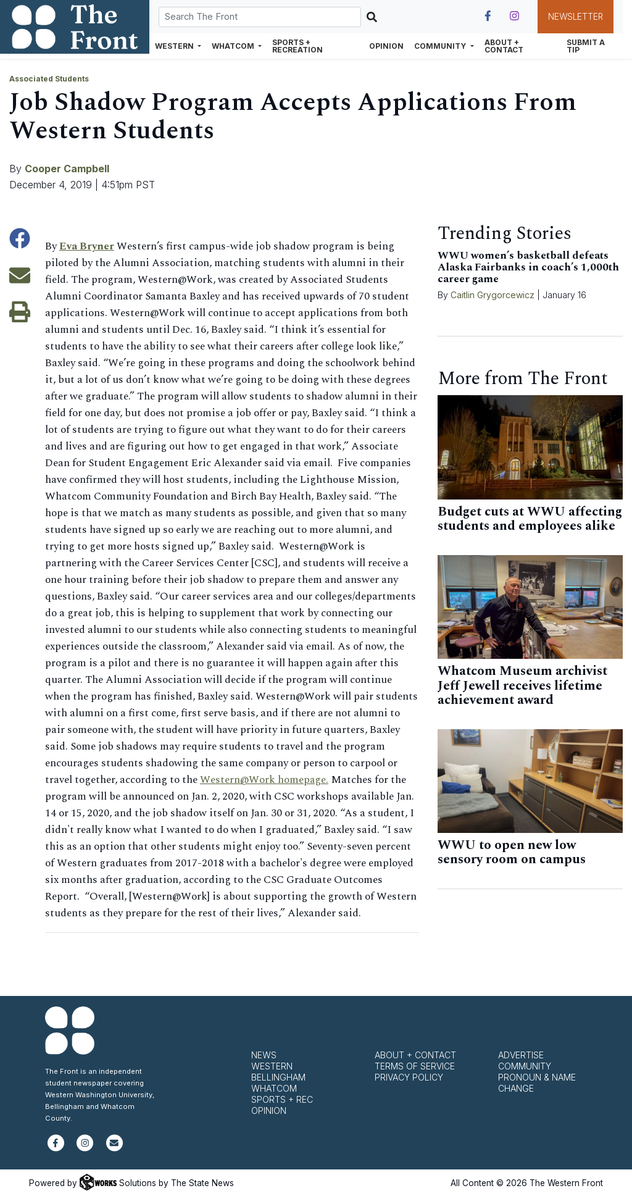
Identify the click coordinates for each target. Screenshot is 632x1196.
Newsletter (575, 17)
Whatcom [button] (234, 46)
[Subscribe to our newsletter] (114, 1148)
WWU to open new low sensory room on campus (512, 852)
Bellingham (278, 1077)
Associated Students (49, 78)
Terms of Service (415, 1066)
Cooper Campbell (67, 168)
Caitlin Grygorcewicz (492, 295)
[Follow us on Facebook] (487, 16)
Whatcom (274, 1088)
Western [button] (175, 46)
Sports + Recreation (297, 46)
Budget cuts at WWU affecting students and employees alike (530, 519)
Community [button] (441, 46)
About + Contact (503, 46)
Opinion (386, 46)
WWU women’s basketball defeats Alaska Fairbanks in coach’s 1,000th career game (528, 267)
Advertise (521, 1055)
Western (272, 1066)
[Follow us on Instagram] (514, 16)
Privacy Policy (409, 1077)
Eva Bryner (86, 246)
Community (524, 1066)
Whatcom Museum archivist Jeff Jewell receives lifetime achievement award (522, 685)
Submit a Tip (586, 46)
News (263, 1055)
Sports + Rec (282, 1099)
